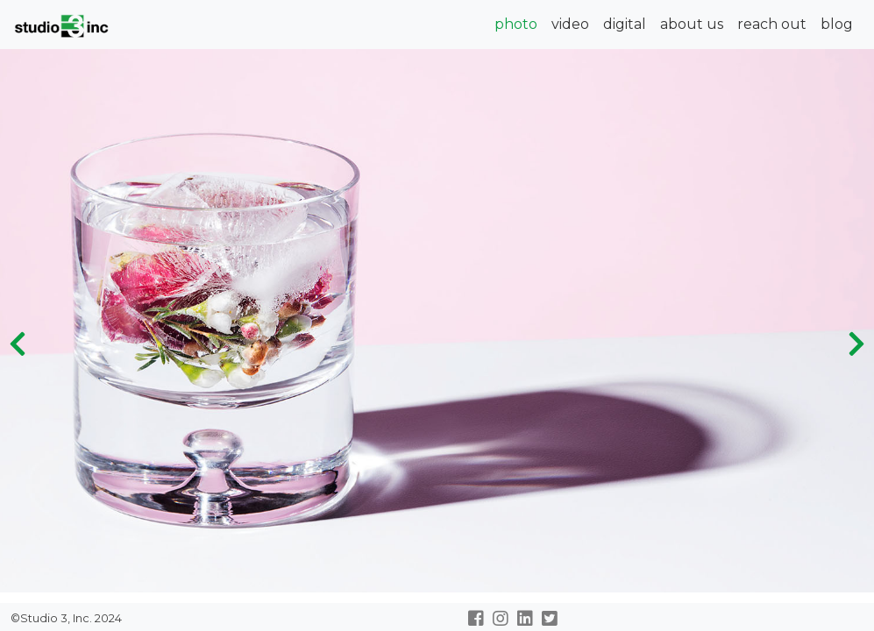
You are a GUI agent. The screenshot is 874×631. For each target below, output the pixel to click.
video (570, 24)
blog (837, 24)
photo (515, 24)
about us (691, 24)
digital (624, 24)
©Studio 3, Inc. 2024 (65, 618)
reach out (771, 24)
